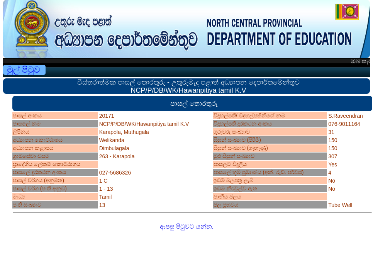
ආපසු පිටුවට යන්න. (187, 226)
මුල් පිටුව (23, 70)
